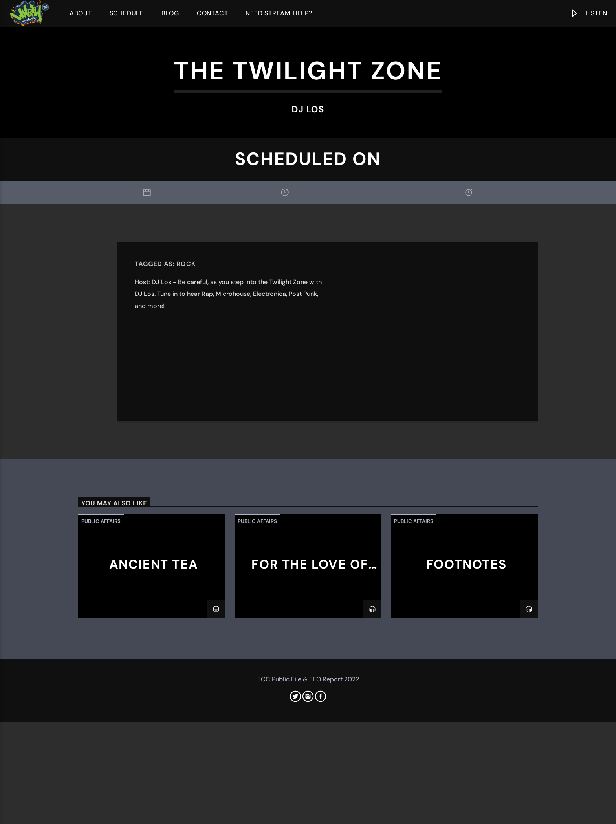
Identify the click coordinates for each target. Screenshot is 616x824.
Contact (212, 13)
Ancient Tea (153, 762)
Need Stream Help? (279, 13)
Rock (185, 461)
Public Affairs (101, 719)
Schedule (127, 13)
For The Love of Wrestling (309, 769)
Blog (170, 13)
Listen (588, 14)
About (81, 13)
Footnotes (466, 762)
